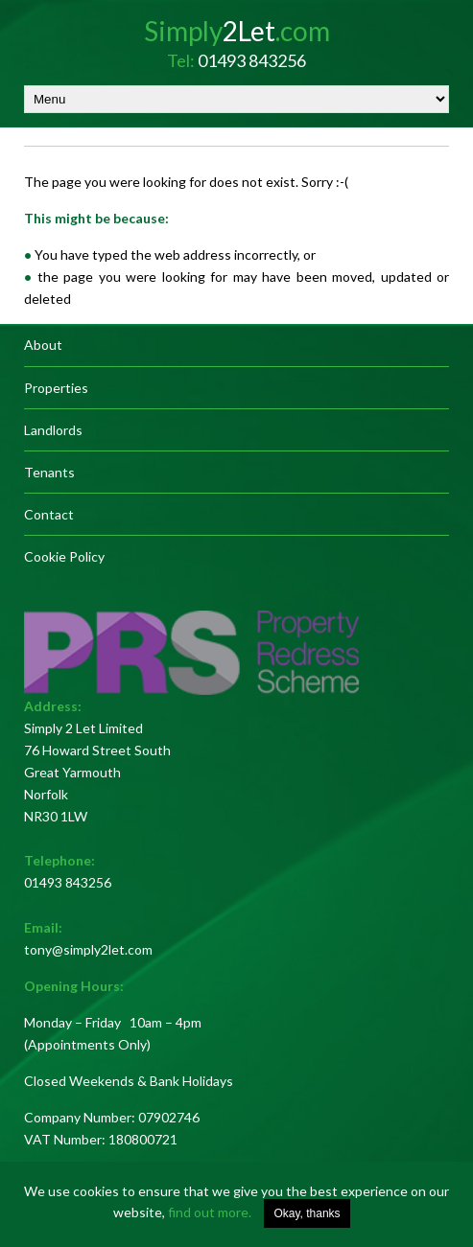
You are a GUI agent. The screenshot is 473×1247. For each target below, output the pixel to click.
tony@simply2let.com (88, 949)
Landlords (53, 430)
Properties (56, 388)
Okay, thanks (306, 1213)
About (43, 344)
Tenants (49, 472)
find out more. (209, 1212)
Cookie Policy (64, 556)
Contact (49, 514)
